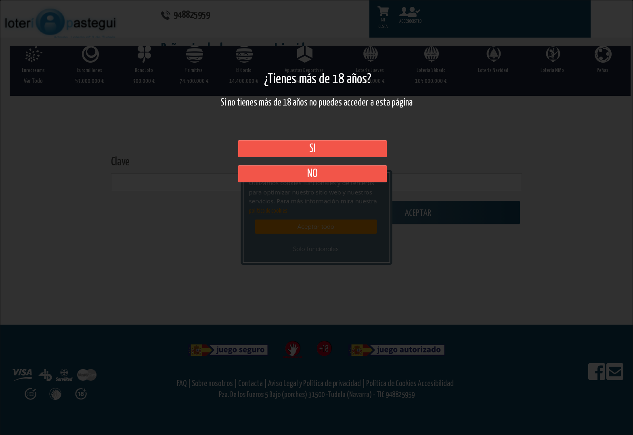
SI (312, 148)
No (312, 173)
